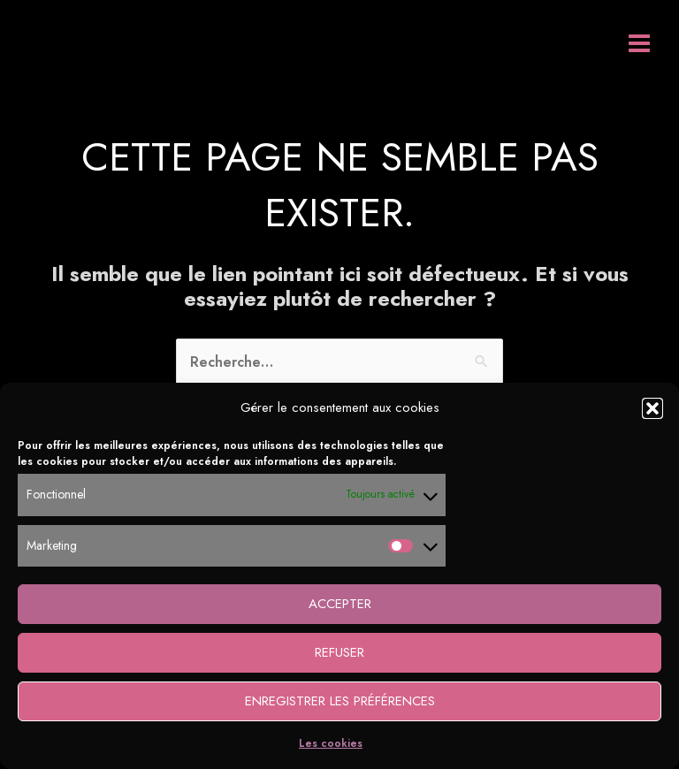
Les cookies (330, 743)
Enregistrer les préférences (340, 701)
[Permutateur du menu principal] (639, 43)
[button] (652, 408)
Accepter (340, 603)
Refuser (339, 652)
